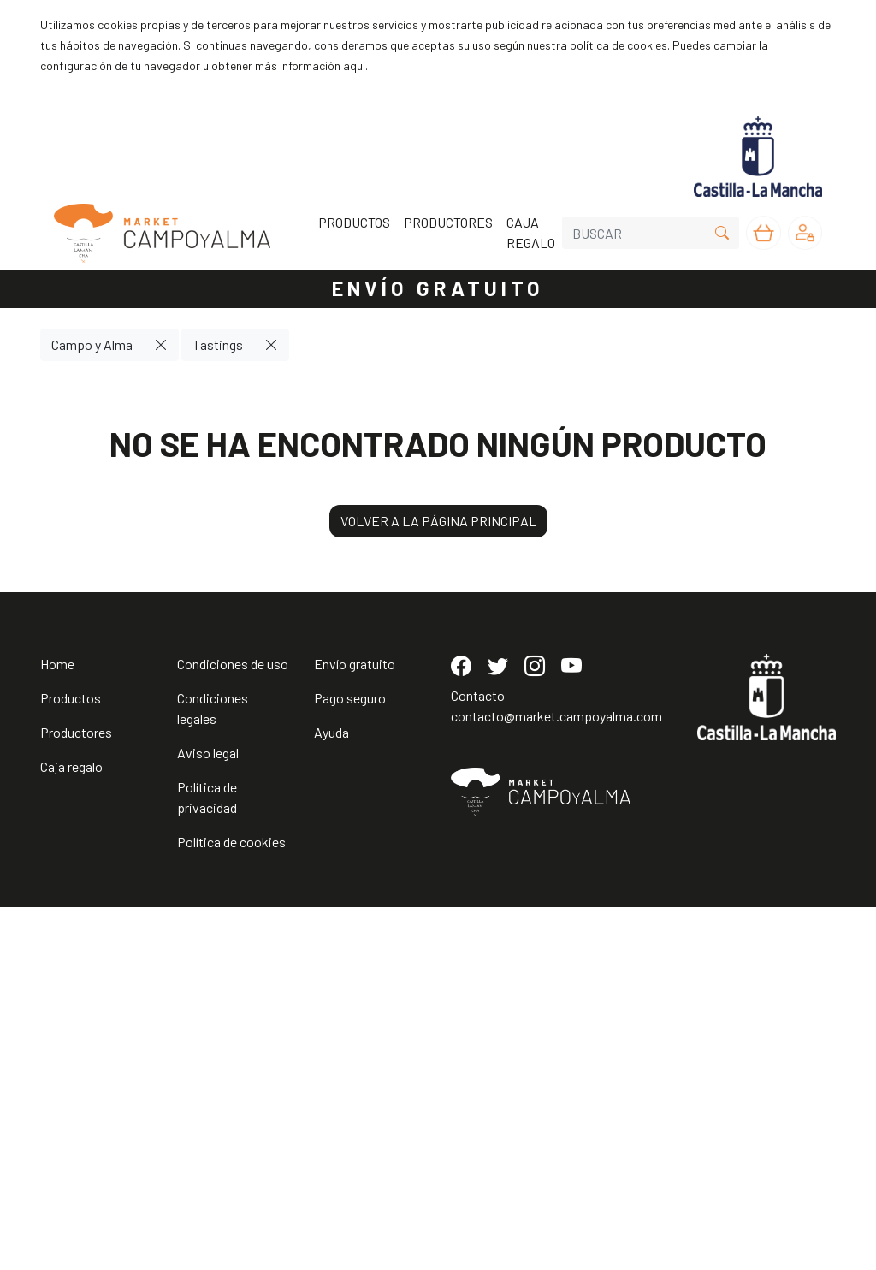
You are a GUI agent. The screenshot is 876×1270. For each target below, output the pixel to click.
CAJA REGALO (530, 232)
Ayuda (331, 1095)
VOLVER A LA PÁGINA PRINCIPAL (438, 521)
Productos (70, 1061)
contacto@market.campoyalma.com (556, 1079)
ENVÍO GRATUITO (438, 288)
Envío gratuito (354, 1026)
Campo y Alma (92, 344)
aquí (354, 65)
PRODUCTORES (448, 222)
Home (57, 1026)
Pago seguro (350, 1061)
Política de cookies (231, 1204)
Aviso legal (208, 1115)
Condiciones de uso (232, 1026)
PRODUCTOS (354, 222)
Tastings (217, 344)
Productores (76, 1095)
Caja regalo (71, 1129)
